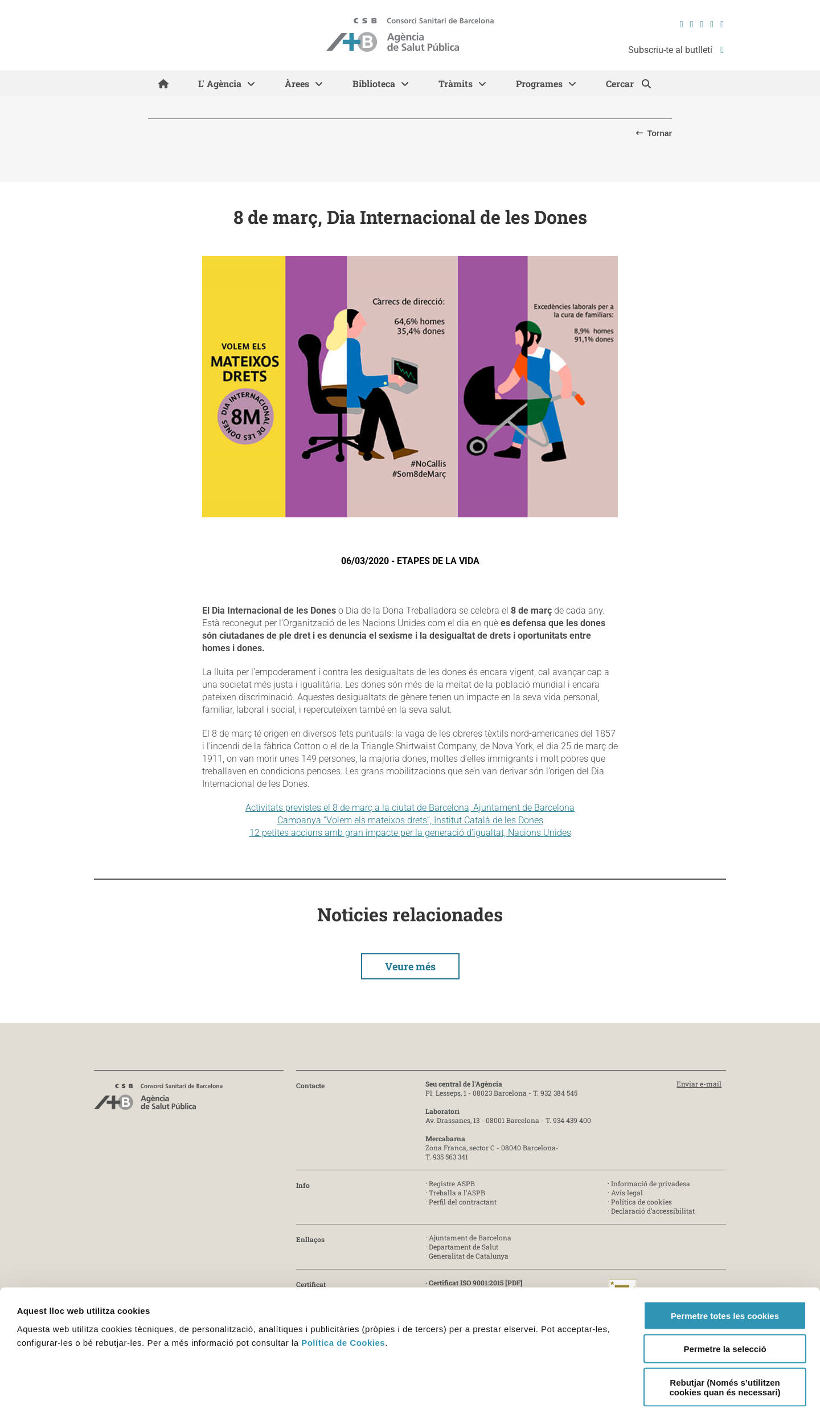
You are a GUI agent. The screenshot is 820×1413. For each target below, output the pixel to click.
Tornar (659, 133)
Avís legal (627, 1192)
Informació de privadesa (650, 1183)
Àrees (297, 83)
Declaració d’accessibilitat (653, 1210)
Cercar (621, 83)
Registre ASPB (452, 1183)
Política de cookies (641, 1201)
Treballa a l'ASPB (457, 1192)
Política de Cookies (343, 1291)
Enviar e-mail (698, 1083)
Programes (539, 83)
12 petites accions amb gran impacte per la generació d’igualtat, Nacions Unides (410, 832)
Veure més (410, 966)
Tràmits (455, 83)
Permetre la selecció (724, 1297)
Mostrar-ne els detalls (523, 1390)
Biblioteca (373, 83)
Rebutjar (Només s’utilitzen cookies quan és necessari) (724, 1335)
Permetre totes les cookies (725, 1264)
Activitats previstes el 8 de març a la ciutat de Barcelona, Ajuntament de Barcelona (410, 807)
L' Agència (219, 83)
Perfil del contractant (463, 1201)
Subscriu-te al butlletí (676, 49)
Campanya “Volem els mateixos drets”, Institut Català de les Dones (410, 820)
